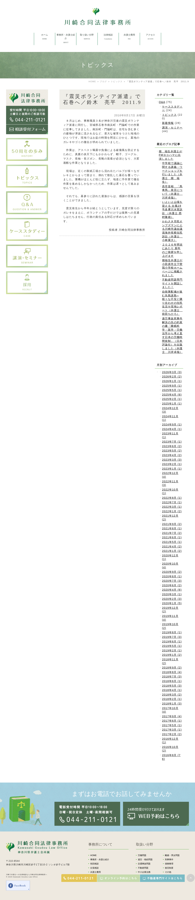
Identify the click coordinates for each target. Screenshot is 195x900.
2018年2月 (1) (172, 699)
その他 (168, 872)
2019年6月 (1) (172, 641)
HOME (93, 855)
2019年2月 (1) (172, 650)
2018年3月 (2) (172, 694)
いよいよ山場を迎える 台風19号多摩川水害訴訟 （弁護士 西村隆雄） (172, 209)
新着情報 (168, 122)
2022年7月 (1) (172, 502)
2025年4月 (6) (172, 394)
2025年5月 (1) (172, 390)
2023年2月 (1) (172, 464)
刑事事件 (169, 859)
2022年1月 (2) (172, 511)
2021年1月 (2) (172, 550)
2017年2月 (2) (172, 734)
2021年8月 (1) (172, 528)
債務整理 (169, 863)
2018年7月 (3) (172, 676)
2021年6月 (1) (172, 537)
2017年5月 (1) (172, 725)
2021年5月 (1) (172, 541)
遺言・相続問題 (145, 859)
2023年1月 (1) (172, 468)
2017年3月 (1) (172, 729)
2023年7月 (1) (172, 441)
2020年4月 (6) (172, 589)
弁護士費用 (95, 872)
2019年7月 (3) (172, 636)
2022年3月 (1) (172, 506)
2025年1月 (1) (172, 403)
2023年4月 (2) (172, 455)
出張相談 (94, 868)
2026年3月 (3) (172, 372)
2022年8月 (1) (172, 497)
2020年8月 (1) (172, 576)
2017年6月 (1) (172, 720)
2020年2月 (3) (172, 598)
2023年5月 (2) (172, 450)
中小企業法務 (144, 872)
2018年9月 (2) (172, 667)
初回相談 (94, 863)
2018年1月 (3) (172, 703)
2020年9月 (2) (172, 571)
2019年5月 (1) (172, 645)
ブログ (103, 81)
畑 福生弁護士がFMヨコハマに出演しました (170, 155)
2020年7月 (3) (172, 580)
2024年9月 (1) (172, 424)
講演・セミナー (172, 127)
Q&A (162, 102)
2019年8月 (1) (172, 632)
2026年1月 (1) (172, 381)
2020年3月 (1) (172, 594)
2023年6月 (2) (172, 446)
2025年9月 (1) (172, 385)
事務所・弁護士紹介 (99, 859)
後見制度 (169, 868)
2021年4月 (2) (172, 546)
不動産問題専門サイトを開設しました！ (172, 283)
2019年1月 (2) (172, 654)
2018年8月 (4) (172, 672)
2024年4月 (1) (172, 429)
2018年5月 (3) (172, 685)
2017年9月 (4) (172, 716)
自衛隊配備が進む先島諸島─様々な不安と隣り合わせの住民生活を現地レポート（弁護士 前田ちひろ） (172, 303)
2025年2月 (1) (172, 399)
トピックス (117, 81)
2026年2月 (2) (172, 376)
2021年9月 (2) (172, 524)
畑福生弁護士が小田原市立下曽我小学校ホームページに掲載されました (172, 268)
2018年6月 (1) (172, 681)
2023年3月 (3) (172, 459)
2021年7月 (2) (172, 533)
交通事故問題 (144, 863)
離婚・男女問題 (172, 855)
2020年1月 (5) (172, 603)
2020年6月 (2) (172, 585)
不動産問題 (143, 868)
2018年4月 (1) (172, 690)
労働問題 (142, 855)
